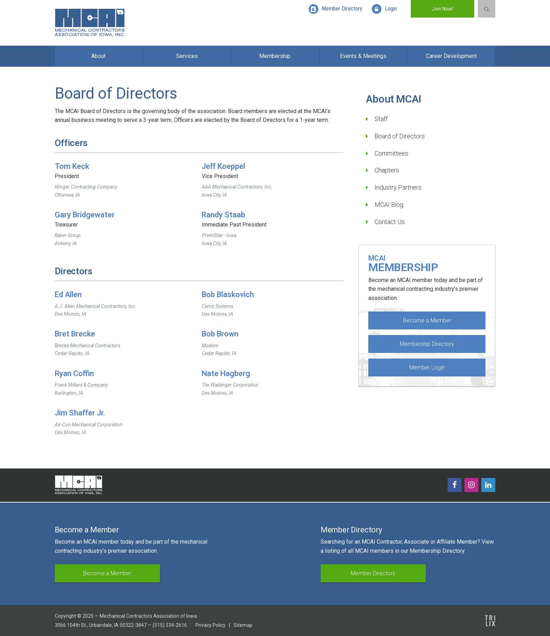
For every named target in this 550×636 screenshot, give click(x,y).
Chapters (387, 170)
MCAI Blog (389, 204)
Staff (381, 119)
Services (187, 56)
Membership (274, 56)
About (98, 56)
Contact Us (390, 221)
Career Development (451, 56)
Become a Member (427, 320)
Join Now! (442, 9)
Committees (391, 153)
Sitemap (243, 625)
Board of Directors (400, 136)
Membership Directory (427, 344)
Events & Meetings (363, 56)
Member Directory (373, 573)
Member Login (427, 367)
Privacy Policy (210, 625)
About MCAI (393, 99)
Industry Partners (398, 187)
